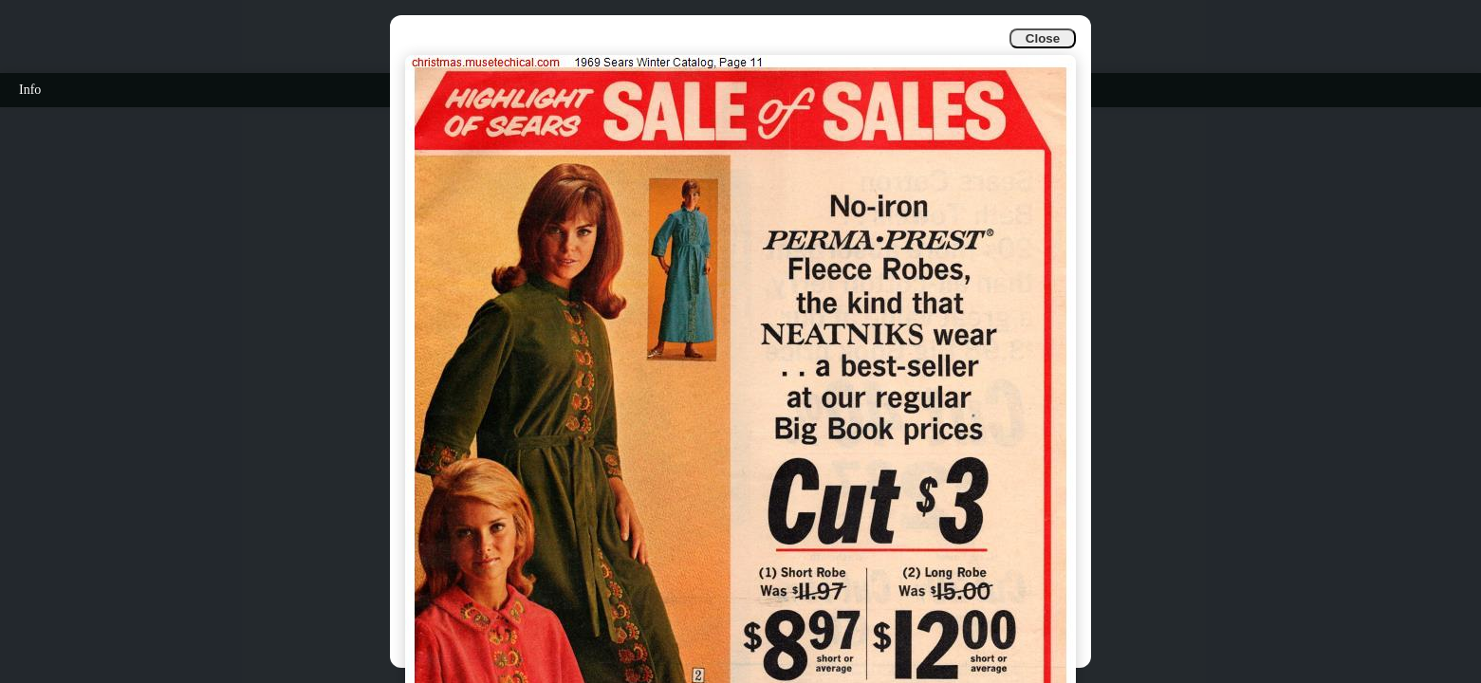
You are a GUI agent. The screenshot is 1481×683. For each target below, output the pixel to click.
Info (30, 90)
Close (1043, 38)
